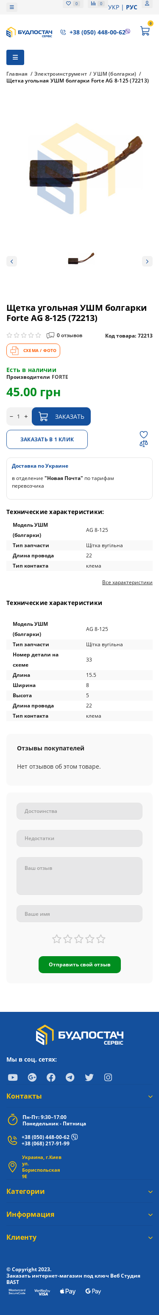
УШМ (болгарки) (114, 74)
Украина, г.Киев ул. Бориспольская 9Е (41, 1166)
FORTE (60, 377)
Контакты (79, 1096)
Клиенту (79, 1237)
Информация (79, 1214)
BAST (12, 1282)
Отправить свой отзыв (80, 964)
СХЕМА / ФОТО (33, 351)
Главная (17, 74)
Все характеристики (127, 582)
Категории (79, 1191)
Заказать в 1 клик (47, 439)
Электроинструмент (60, 74)
